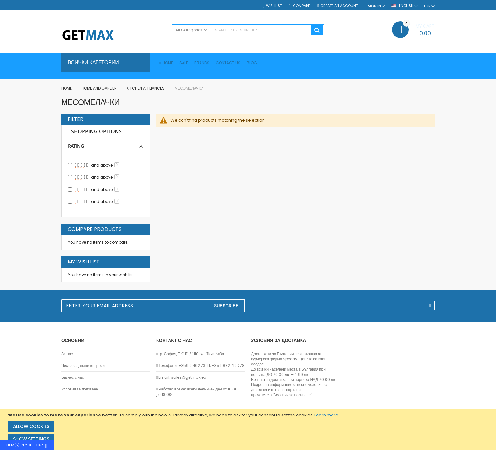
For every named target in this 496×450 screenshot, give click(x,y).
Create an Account (339, 5)
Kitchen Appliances (146, 89)
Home (67, 89)
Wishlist (274, 5)
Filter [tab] (75, 120)
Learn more (326, 415)
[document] (249, 429)
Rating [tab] (76, 147)
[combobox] (248, 30)
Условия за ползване (79, 389)
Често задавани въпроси (83, 365)
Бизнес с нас (72, 377)
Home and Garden (100, 89)
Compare (301, 5)
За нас (67, 354)
